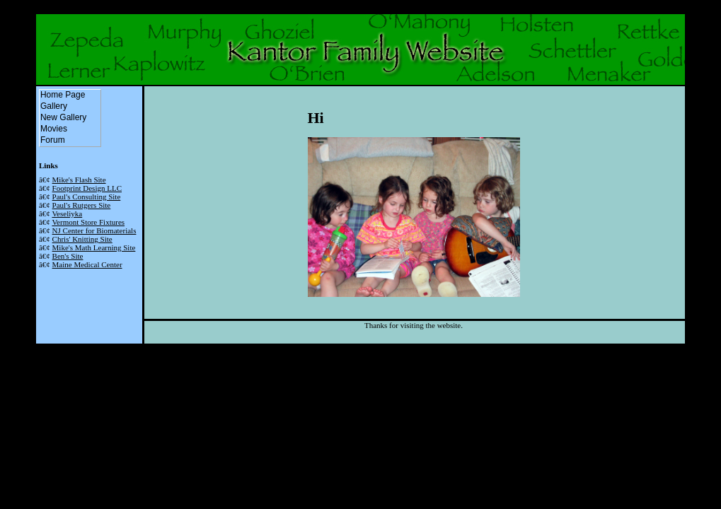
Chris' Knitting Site (82, 239)
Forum (59, 140)
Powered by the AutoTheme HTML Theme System (360, 348)
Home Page (69, 95)
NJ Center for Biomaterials (94, 230)
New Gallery (70, 118)
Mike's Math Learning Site (94, 247)
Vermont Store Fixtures (88, 222)
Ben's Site (67, 256)
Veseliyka (67, 213)
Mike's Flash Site (79, 179)
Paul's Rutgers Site (81, 205)
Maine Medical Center (87, 264)
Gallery (60, 106)
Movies (60, 129)
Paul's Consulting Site (86, 196)
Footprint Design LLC (87, 188)
